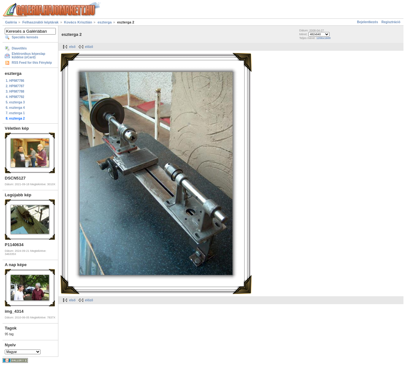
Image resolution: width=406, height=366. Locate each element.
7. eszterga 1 (15, 113)
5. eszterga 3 (15, 102)
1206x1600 (323, 38)
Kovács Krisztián (78, 22)
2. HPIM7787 (15, 86)
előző (89, 47)
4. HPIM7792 (15, 97)
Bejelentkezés (367, 22)
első (72, 47)
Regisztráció (391, 22)
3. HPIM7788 (15, 91)
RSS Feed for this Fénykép (32, 62)
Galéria (11, 22)
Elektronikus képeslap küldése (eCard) (28, 55)
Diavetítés (19, 48)
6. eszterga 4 (15, 107)
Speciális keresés (25, 37)
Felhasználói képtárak (40, 22)
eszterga (104, 22)
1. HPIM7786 (15, 80)
